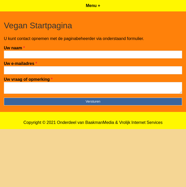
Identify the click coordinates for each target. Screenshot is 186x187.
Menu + (93, 5)
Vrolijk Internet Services (140, 124)
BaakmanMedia (99, 124)
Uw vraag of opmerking (28, 79)
